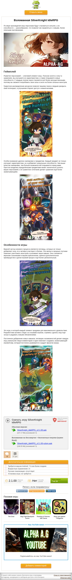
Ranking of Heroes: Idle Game (43, 517)
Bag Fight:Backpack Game (27, 517)
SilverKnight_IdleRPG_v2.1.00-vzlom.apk (34, 443)
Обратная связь (65, 578)
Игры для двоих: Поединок (60, 517)
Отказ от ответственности (62, 575)
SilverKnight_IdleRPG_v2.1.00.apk (31, 430)
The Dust (11, 516)
